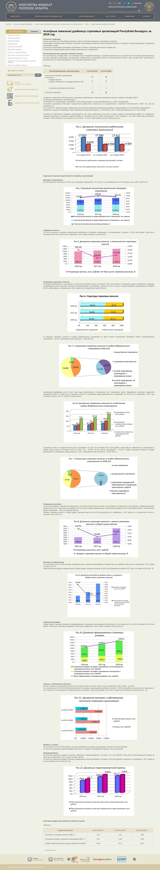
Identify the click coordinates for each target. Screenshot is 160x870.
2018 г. (87, 24)
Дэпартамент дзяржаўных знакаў (17, 58)
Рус (110, 3)
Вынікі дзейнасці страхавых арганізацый (103, 24)
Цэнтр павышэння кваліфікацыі (26, 89)
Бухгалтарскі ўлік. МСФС (15, 46)
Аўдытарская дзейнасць (15, 49)
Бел (115, 3)
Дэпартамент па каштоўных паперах (18, 55)
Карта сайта (137, 3)
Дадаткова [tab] (34, 31)
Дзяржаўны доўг (12, 43)
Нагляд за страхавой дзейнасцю (23, 24)
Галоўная (8, 24)
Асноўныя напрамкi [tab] (16, 31)
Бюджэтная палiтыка (14, 35)
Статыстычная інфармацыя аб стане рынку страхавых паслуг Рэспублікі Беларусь (59, 24)
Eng (119, 3)
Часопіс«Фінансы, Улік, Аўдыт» (23, 83)
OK (38, 75)
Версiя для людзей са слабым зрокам (122, 6)
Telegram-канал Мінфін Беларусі (26, 96)
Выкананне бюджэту (14, 41)
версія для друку (50, 850)
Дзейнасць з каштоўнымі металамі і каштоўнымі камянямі (22, 61)
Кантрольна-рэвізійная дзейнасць (17, 65)
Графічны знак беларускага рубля (26, 103)
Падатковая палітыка (14, 38)
